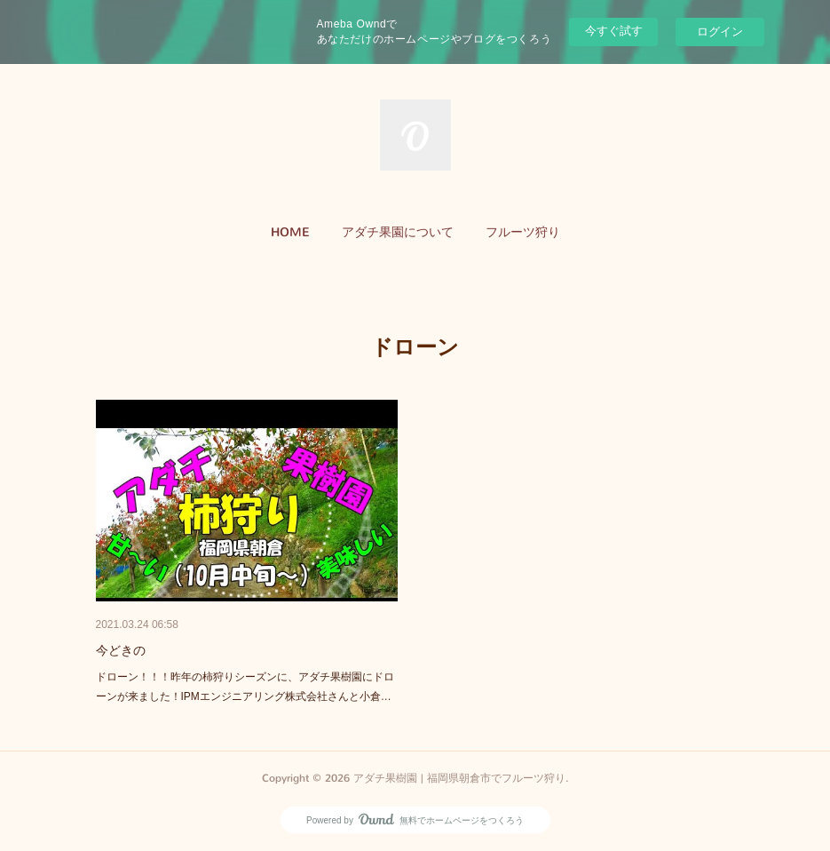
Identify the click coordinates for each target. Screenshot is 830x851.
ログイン (720, 31)
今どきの (121, 650)
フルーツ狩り (523, 232)
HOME (290, 232)
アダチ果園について (398, 232)
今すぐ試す (614, 30)
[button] (290, 232)
